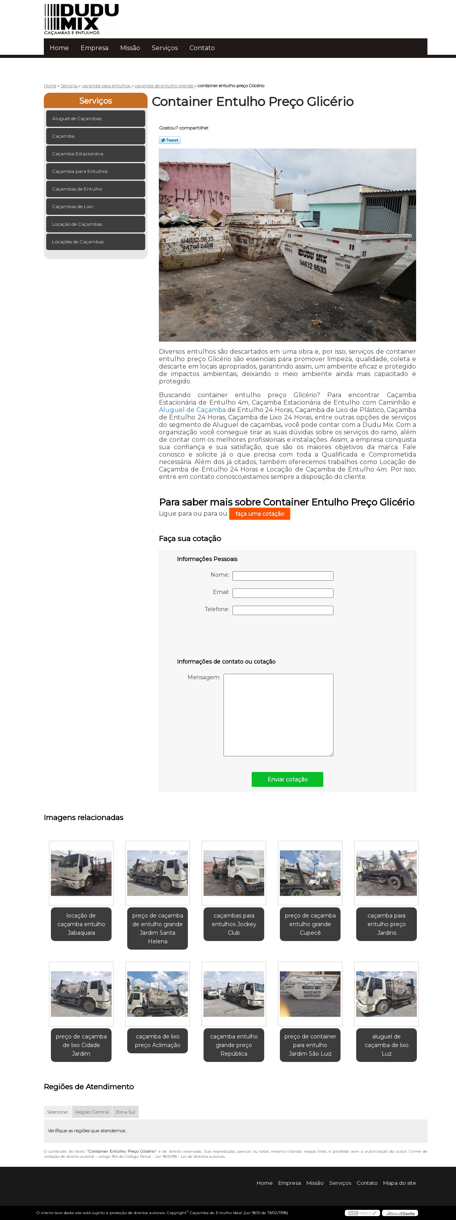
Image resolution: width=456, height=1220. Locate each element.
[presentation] (226, 638)
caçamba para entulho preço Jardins (387, 924)
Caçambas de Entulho (77, 189)
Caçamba (64, 136)
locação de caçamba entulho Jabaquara (81, 924)
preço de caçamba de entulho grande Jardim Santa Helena (157, 928)
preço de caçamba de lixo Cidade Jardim (81, 1045)
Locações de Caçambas (78, 242)
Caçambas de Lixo (73, 206)
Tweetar (169, 140)
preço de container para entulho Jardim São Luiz (310, 1045)
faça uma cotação (259, 513)
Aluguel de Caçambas (77, 118)
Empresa (94, 48)
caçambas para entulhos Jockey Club (234, 924)
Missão (130, 48)
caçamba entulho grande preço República (234, 1045)
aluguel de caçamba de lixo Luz (387, 1045)
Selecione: (57, 1112)
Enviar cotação (287, 779)
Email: (273, 593)
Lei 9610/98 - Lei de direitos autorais (190, 1156)
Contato (202, 48)
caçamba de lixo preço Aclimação (157, 1041)
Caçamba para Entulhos (80, 171)
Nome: (272, 576)
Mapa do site (399, 1183)
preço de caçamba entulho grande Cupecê (310, 924)
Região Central (92, 1112)
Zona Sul (125, 1112)
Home (59, 48)
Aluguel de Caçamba (192, 410)
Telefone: (269, 610)
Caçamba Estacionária (78, 154)
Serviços (165, 48)
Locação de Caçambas (77, 224)
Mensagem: (260, 715)
